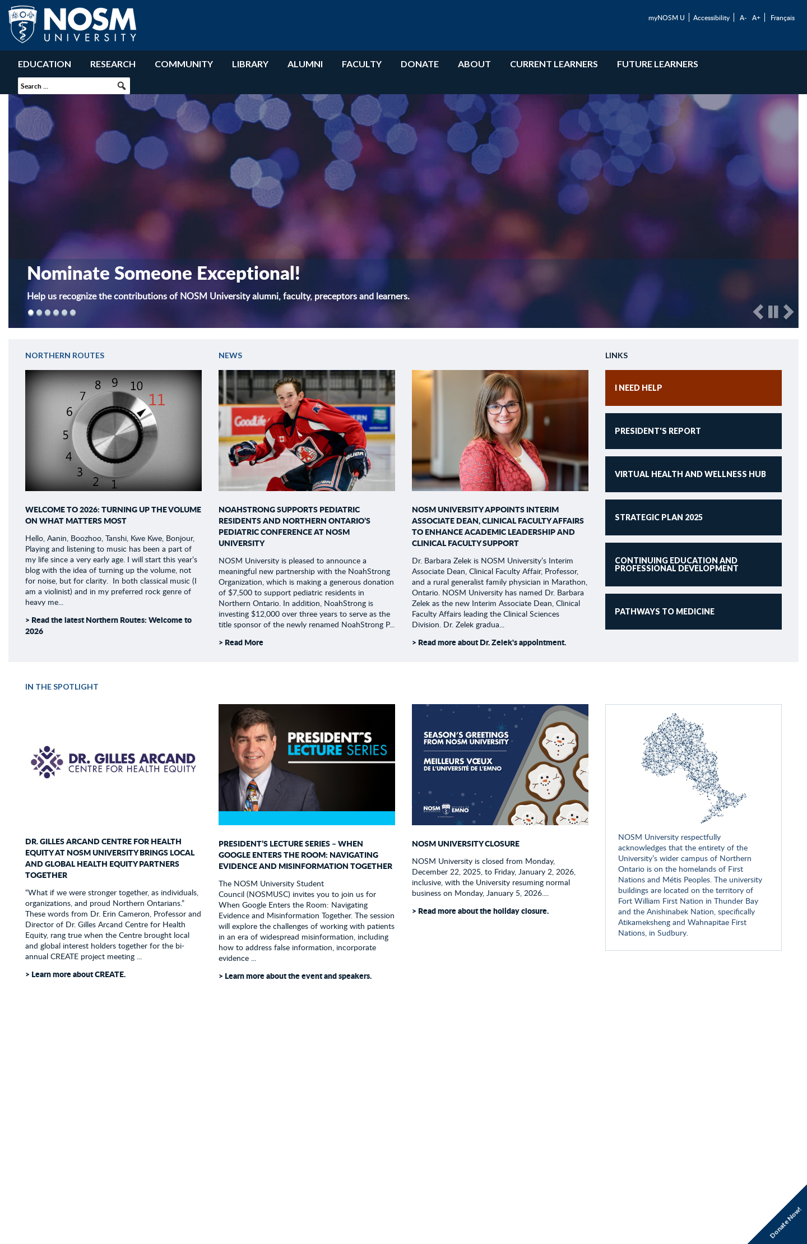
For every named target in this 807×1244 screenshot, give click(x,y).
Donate (420, 63)
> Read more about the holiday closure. (480, 910)
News (230, 355)
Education (44, 63)
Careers (356, 1112)
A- (743, 17)
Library (250, 63)
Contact (449, 1112)
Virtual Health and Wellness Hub (690, 474)
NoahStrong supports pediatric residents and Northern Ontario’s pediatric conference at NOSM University (294, 525)
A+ (756, 17)
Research (113, 63)
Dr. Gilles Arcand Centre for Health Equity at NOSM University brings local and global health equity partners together (109, 857)
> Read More (241, 642)
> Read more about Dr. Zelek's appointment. (489, 642)
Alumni (305, 63)
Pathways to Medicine (665, 611)
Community (184, 63)
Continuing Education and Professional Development (677, 564)
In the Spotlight (62, 686)
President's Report (658, 431)
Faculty (362, 63)
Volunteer (402, 1112)
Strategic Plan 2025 (659, 517)
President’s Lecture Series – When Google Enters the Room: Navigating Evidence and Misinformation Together (305, 854)
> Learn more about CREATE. (75, 973)
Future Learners (657, 63)
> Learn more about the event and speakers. (295, 975)
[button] (121, 85)
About (474, 63)
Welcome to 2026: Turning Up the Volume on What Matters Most (113, 514)
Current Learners (554, 63)
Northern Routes (64, 355)
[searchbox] (74, 85)
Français (783, 17)
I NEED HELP (638, 387)
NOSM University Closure (466, 843)
